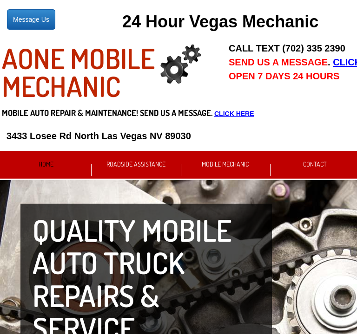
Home (46, 164)
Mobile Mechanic (225, 164)
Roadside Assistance (135, 164)
